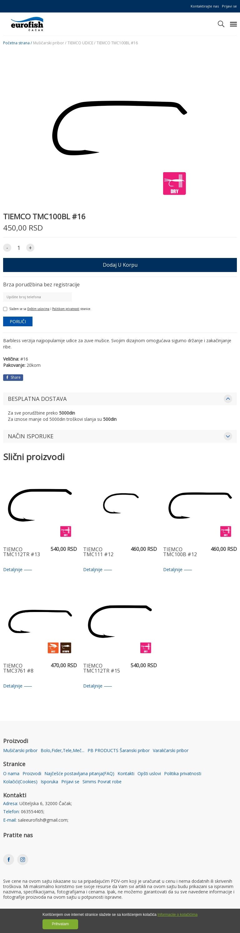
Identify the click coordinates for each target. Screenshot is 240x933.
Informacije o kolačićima (178, 914)
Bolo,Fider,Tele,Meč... (62, 750)
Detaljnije (17, 569)
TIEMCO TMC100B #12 (180, 552)
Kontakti (126, 773)
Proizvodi (31, 773)
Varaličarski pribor (170, 750)
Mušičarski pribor (20, 750)
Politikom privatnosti (65, 308)
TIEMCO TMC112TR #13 (21, 552)
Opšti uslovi (149, 773)
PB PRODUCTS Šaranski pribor (119, 750)
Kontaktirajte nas (205, 6)
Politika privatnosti (182, 773)
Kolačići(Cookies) (20, 782)
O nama (11, 773)
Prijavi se (229, 6)
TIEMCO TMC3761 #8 (18, 668)
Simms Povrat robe (102, 782)
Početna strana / (17, 43)
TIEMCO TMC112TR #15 (101, 668)
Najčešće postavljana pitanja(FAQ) (79, 773)
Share (13, 377)
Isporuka (49, 782)
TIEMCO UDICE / (81, 43)
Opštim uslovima (38, 308)
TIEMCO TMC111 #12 (98, 552)
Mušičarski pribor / (49, 43)
